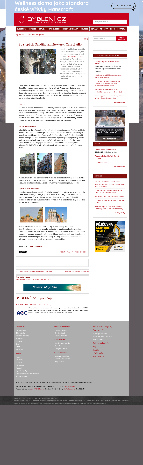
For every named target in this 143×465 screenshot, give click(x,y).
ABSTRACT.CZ (99, 357)
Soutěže (96, 350)
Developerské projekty (62, 343)
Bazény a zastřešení (62, 356)
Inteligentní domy (61, 349)
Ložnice (19, 362)
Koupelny (19, 360)
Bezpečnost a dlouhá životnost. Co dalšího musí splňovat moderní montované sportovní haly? (107, 83)
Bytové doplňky (21, 371)
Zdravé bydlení (21, 376)
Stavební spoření (61, 336)
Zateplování (20, 338)
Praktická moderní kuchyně (102, 336)
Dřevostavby (20, 333)
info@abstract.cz (69, 389)
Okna (18, 347)
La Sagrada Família (75, 56)
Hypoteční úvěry (60, 333)
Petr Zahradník (35, 247)
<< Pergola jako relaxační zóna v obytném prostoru (34, 271)
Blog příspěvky (40, 279)
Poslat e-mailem (66, 252)
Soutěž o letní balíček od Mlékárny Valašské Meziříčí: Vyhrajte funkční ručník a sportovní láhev (110, 184)
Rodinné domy (21, 330)
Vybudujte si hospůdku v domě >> (77, 271)
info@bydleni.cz (71, 386)
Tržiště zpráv (98, 353)
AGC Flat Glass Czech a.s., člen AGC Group (33, 304)
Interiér (18, 354)
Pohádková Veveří (101, 162)
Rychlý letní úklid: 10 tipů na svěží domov (109, 196)
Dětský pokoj (20, 365)
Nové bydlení (59, 340)
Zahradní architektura (62, 359)
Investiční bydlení (61, 330)
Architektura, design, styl (25, 279)
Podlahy (19, 341)
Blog (49, 279)
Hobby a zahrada (60, 353)
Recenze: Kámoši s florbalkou (105, 150)
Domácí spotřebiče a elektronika (27, 374)
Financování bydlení (62, 327)
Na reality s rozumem (62, 346)
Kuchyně (19, 357)
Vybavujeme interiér (100, 334)
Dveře (18, 344)
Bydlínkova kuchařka (101, 343)
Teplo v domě (98, 339)
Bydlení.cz (20, 35)
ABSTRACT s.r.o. (37, 389)
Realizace (19, 350)
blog (86, 39)
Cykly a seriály (99, 330)
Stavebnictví (20, 327)
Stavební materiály (22, 336)
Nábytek (19, 368)
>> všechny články (118, 102)
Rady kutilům (59, 362)
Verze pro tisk (80, 252)
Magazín (99, 176)
